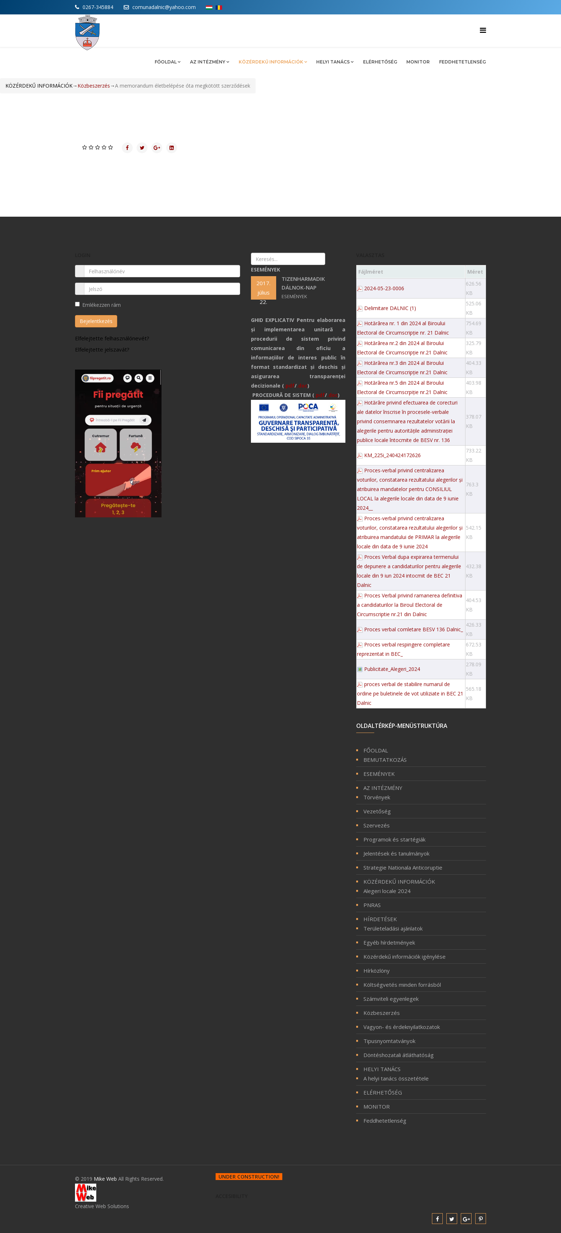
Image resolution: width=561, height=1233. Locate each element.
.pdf (289, 385)
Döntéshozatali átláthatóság (398, 1055)
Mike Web (106, 1178)
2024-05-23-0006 (384, 288)
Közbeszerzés (381, 1012)
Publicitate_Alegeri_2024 (392, 669)
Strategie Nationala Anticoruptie (402, 867)
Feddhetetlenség (462, 62)
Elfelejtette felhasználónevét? (112, 338)
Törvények (376, 797)
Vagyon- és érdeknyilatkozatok (401, 1026)
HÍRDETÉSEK (380, 919)
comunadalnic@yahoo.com (164, 7)
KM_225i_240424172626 (392, 455)
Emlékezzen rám (98, 304)
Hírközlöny (376, 970)
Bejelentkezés (96, 321)
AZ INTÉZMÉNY (207, 62)
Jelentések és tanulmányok (396, 853)
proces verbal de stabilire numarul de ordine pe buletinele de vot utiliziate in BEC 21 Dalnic (410, 693)
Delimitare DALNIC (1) (390, 308)
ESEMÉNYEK (379, 773)
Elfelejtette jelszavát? (102, 349)
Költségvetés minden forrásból (402, 984)
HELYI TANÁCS (333, 62)
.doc (302, 385)
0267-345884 (98, 7)
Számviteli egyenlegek (391, 998)
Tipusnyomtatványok (389, 1040)
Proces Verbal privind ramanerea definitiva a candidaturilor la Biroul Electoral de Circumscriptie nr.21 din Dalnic (409, 605)
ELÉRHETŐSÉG (380, 62)
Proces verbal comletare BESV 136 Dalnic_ (413, 629)
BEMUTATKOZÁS (385, 759)
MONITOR (418, 62)
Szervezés (376, 825)
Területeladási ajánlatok (393, 928)
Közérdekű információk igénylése (404, 956)
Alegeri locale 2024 (387, 890)
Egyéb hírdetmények (389, 942)
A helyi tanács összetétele (396, 1078)
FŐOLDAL (166, 62)
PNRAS (372, 905)
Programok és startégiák (394, 839)
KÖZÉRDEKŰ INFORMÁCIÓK (271, 62)
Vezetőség (377, 811)
